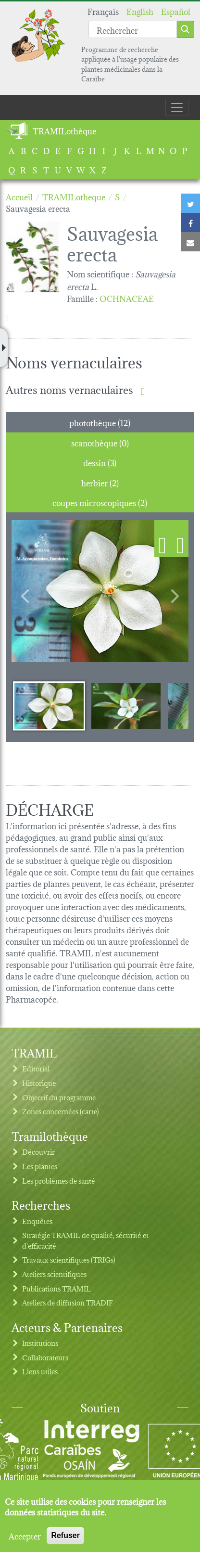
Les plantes (39, 1166)
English (139, 10)
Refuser (65, 1535)
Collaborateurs (45, 1357)
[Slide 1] (49, 705)
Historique (39, 1082)
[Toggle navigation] (176, 107)
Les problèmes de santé (58, 1180)
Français (103, 10)
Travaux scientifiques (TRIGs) (68, 1259)
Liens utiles (40, 1371)
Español (175, 10)
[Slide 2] (126, 705)
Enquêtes (37, 1220)
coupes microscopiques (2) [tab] (99, 502)
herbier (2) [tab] (100, 482)
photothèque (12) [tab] (99, 422)
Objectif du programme (59, 1097)
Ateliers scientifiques (54, 1273)
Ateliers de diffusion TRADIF (67, 1302)
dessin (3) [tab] (99, 462)
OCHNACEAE (127, 297)
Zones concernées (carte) (60, 1111)
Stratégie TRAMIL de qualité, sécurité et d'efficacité (85, 1240)
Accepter (25, 1535)
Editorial (36, 1068)
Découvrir (38, 1151)
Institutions (40, 1342)
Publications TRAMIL (56, 1288)
